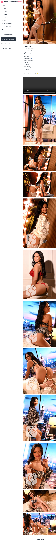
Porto (5, 11)
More (5, 17)
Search (5, 20)
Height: (26, 65)
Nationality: (27, 58)
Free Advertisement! (8, 39)
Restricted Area (8, 34)
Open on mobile (8, 48)
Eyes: (25, 60)
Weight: (26, 67)
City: (25, 56)
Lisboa (5, 8)
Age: (25, 62)
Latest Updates (7, 23)
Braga (5, 14)
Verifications (6, 26)
